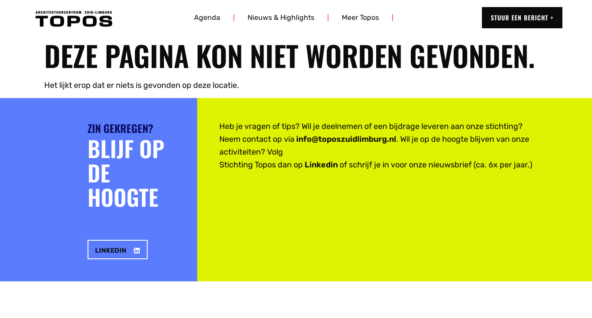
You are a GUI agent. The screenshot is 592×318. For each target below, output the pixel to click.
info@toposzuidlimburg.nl (346, 139)
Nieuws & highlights (281, 17)
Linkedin (321, 165)
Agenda (207, 17)
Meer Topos (360, 17)
